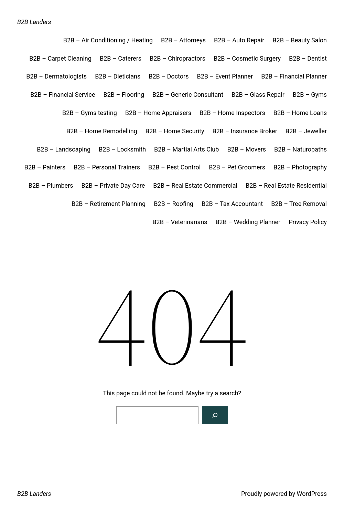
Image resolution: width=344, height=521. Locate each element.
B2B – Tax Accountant (232, 203)
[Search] (215, 415)
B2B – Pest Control (174, 167)
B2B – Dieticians (117, 76)
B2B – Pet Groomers (237, 167)
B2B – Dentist (308, 58)
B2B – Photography (300, 167)
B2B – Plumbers (51, 185)
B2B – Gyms (310, 94)
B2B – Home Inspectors (232, 112)
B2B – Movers (246, 149)
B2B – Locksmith (122, 149)
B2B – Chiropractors (177, 58)
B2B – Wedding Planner (247, 222)
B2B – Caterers (120, 58)
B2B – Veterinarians (179, 222)
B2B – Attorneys (183, 40)
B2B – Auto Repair (239, 40)
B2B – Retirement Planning (109, 203)
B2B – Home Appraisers (158, 112)
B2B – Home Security (175, 131)
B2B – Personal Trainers (107, 167)
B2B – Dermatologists (56, 76)
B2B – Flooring (123, 94)
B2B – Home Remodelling (101, 131)
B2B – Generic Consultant (187, 94)
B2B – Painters (44, 167)
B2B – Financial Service (62, 94)
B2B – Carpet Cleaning (60, 58)
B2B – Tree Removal (299, 203)
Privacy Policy (308, 222)
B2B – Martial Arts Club (186, 149)
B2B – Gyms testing (89, 112)
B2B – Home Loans (300, 112)
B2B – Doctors (169, 76)
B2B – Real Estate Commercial (195, 185)
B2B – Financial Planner (294, 76)
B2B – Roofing (173, 203)
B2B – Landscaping (63, 149)
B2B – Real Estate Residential (286, 185)
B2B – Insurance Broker (245, 131)
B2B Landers (34, 21)
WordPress (312, 493)
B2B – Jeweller (306, 131)
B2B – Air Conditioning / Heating (108, 40)
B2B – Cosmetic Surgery (247, 58)
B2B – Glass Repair (258, 94)
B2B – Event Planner (225, 76)
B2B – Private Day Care (113, 185)
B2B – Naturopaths (300, 149)
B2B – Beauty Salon (299, 40)
